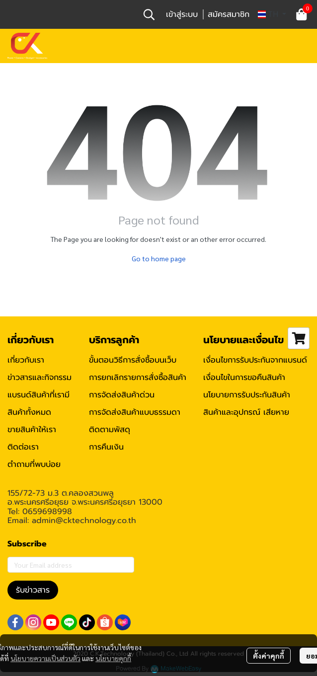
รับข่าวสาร (33, 590)
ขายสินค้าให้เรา (31, 430)
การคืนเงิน (106, 447)
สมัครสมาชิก (228, 14)
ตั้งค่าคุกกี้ (268, 655)
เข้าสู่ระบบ (182, 14)
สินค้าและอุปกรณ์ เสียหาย (246, 412)
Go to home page (159, 258)
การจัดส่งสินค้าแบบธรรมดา (134, 412)
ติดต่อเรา (23, 447)
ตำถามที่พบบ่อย (34, 464)
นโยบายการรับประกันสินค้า (246, 395)
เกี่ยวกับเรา (25, 360)
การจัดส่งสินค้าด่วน (122, 395)
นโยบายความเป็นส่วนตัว (45, 658)
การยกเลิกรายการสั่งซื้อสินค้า (137, 377)
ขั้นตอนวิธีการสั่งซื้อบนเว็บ (132, 360)
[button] (149, 14)
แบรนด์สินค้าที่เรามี (38, 395)
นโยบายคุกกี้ (113, 658)
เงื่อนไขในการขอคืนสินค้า (244, 377)
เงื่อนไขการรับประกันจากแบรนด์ (255, 360)
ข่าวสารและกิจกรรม (39, 377)
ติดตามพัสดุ (109, 430)
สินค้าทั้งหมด (29, 412)
